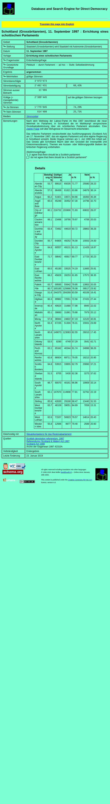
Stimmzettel (32, 116)
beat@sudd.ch (66, 472)
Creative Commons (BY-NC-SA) (80, 480)
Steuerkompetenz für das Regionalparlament (48, 434)
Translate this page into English (57, 24)
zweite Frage (32, 129)
